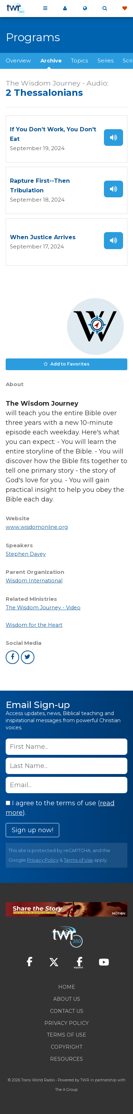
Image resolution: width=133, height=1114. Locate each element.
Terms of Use (78, 860)
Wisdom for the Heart (34, 625)
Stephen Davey (26, 554)
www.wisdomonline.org (37, 527)
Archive (51, 60)
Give (124, 8)
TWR (85, 1080)
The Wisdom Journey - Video (43, 607)
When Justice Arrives (43, 237)
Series (105, 60)
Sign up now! (32, 830)
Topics (79, 60)
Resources (66, 1059)
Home (66, 987)
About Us (66, 999)
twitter (27, 657)
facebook (12, 657)
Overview (18, 60)
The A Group (66, 1089)
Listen (113, 137)
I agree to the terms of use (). (60, 808)
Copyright (66, 1047)
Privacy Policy (43, 860)
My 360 (64, 8)
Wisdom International (34, 580)
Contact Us (66, 1011)
